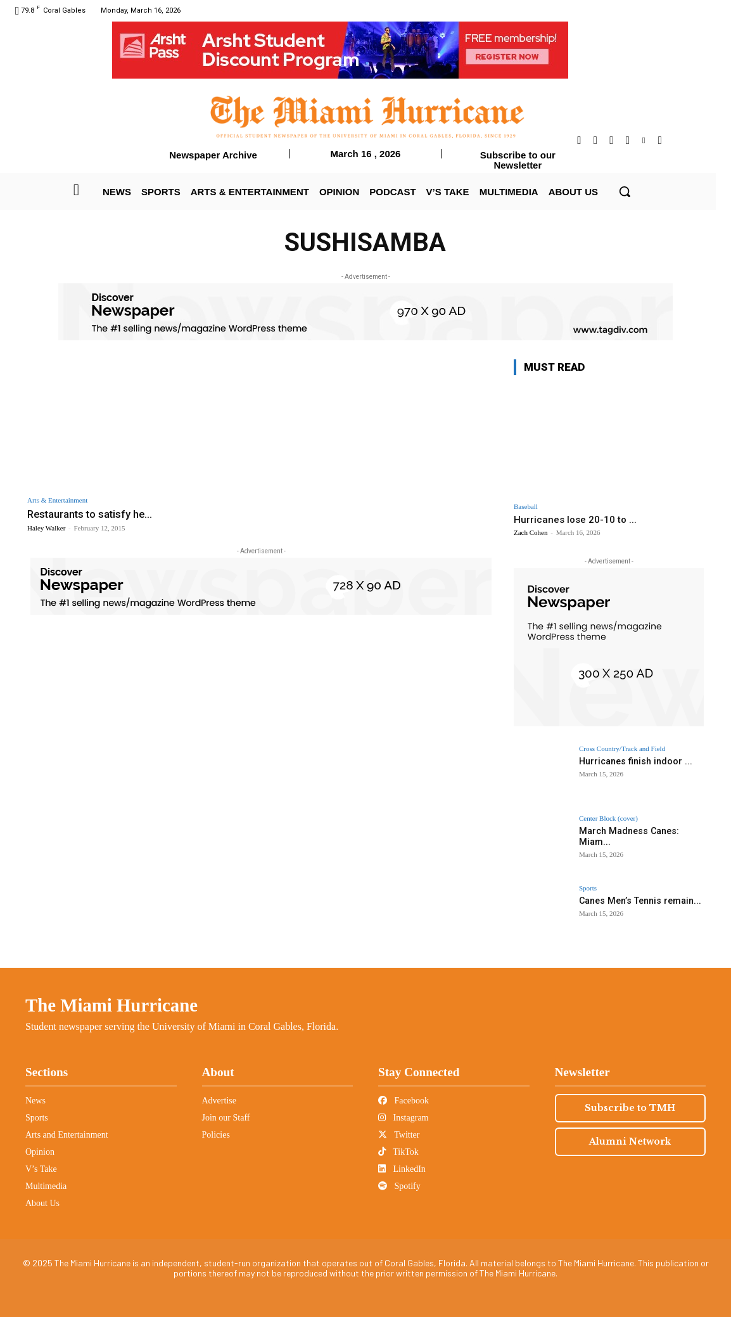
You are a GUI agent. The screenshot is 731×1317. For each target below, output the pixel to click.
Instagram (403, 1117)
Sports (588, 888)
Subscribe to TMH (630, 1108)
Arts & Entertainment (57, 500)
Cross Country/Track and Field (622, 748)
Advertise (219, 1100)
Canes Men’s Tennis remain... (639, 901)
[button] (624, 191)
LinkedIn (402, 1169)
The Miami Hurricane (111, 1005)
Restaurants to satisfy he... (91, 514)
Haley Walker (46, 528)
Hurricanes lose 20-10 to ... (575, 519)
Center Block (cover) (608, 818)
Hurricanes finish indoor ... (634, 761)
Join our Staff (226, 1117)
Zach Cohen (530, 532)
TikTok (398, 1152)
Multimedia (46, 1186)
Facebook (403, 1100)
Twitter (398, 1135)
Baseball (526, 506)
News (35, 1100)
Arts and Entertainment (66, 1135)
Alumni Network (630, 1141)
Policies (216, 1135)
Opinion (39, 1152)
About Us (42, 1203)
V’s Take (41, 1169)
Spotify (399, 1186)
